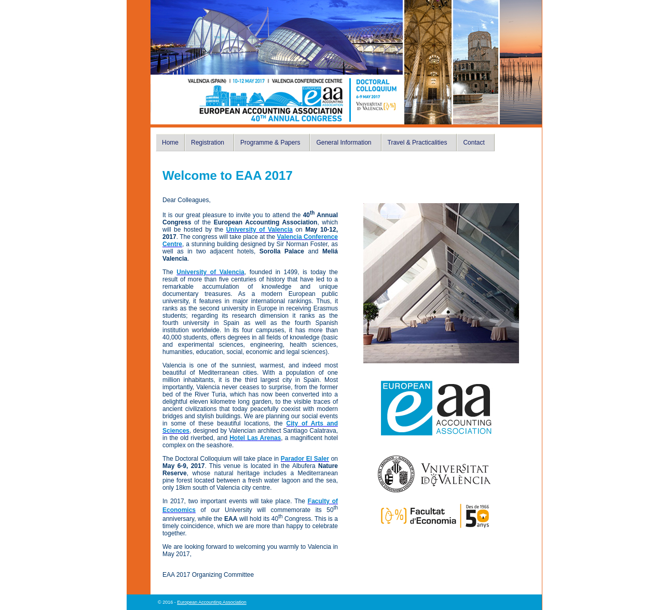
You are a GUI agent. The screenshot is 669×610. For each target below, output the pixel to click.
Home (170, 142)
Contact (473, 142)
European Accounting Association (212, 602)
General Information (343, 142)
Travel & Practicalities (417, 142)
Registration (207, 142)
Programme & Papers (270, 142)
